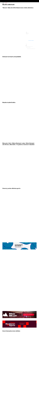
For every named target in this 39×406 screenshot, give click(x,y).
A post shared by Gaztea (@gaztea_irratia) (31, 48)
